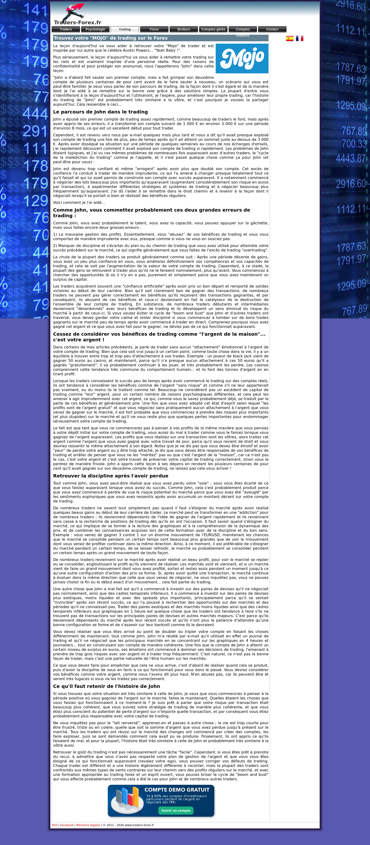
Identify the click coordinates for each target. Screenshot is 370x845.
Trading (125, 29)
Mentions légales (88, 825)
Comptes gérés (213, 29)
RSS (55, 825)
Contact (272, 29)
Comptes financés (243, 29)
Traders (66, 29)
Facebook (66, 825)
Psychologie (95, 29)
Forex (154, 29)
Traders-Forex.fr (77, 22)
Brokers (184, 29)
